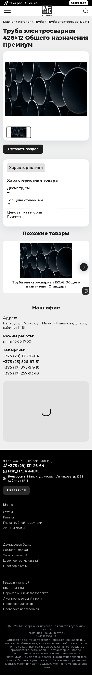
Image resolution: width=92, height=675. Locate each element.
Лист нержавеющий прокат (23, 598)
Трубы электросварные (65, 22)
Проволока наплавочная (21, 609)
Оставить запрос (23, 149)
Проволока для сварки (19, 604)
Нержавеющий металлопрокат (25, 593)
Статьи (8, 512)
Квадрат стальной (16, 582)
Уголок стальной (15, 555)
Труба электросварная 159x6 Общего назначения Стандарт (46, 284)
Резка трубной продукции (22, 523)
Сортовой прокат (15, 550)
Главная (9, 22)
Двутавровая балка (17, 544)
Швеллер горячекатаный (21, 560)
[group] (46, 88)
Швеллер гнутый (15, 566)
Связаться (78, 2)
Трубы (39, 22)
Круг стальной (13, 588)
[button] (84, 267)
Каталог (24, 22)
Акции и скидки (14, 528)
